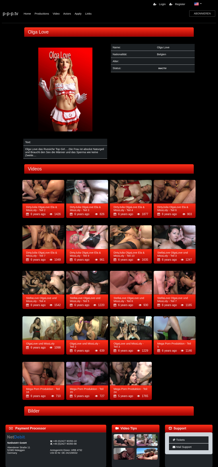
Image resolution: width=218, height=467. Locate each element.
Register (177, 4)
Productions (42, 13)
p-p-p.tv (10, 13)
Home (27, 13)
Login (159, 4)
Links (88, 13)
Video (56, 13)
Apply (78, 13)
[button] (198, 4)
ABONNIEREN (202, 13)
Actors (67, 13)
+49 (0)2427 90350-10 (65, 441)
